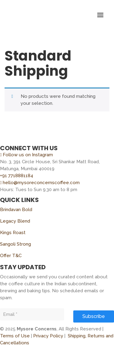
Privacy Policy (48, 336)
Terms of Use (15, 336)
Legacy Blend (15, 221)
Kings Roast (13, 232)
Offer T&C (11, 255)
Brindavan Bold (16, 209)
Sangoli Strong (15, 244)
